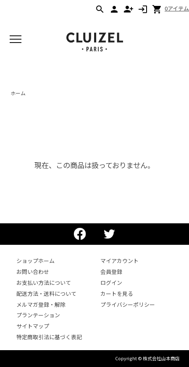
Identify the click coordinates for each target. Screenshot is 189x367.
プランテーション (38, 315)
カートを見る (116, 293)
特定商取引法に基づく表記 (49, 337)
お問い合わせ (32, 272)
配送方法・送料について (46, 293)
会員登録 (111, 272)
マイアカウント (119, 261)
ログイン (111, 283)
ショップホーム (35, 261)
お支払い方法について (43, 283)
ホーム (18, 92)
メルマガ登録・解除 (41, 304)
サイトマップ (32, 326)
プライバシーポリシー (127, 304)
